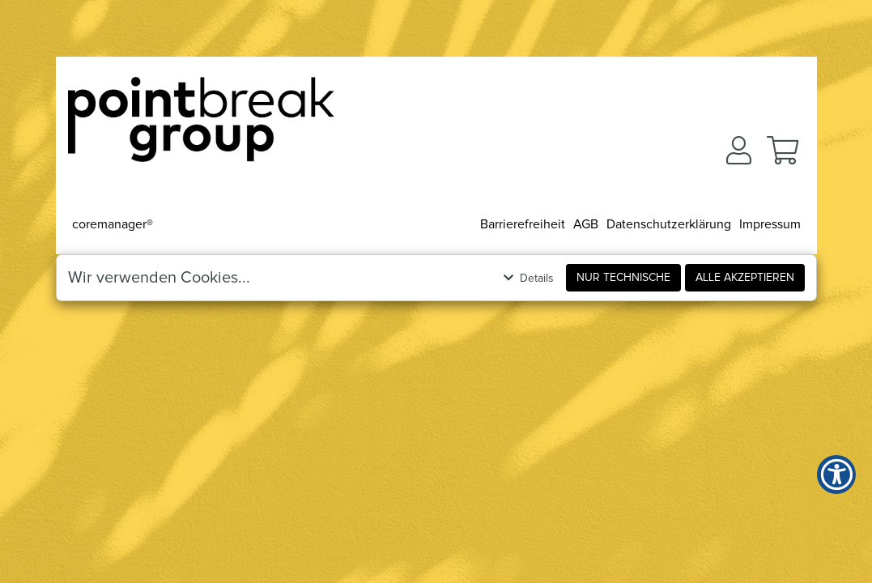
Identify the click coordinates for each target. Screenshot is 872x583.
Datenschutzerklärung (668, 224)
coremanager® (112, 224)
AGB (585, 224)
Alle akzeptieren (744, 277)
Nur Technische (623, 277)
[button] (738, 150)
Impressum (770, 224)
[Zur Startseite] (201, 125)
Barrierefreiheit (522, 224)
